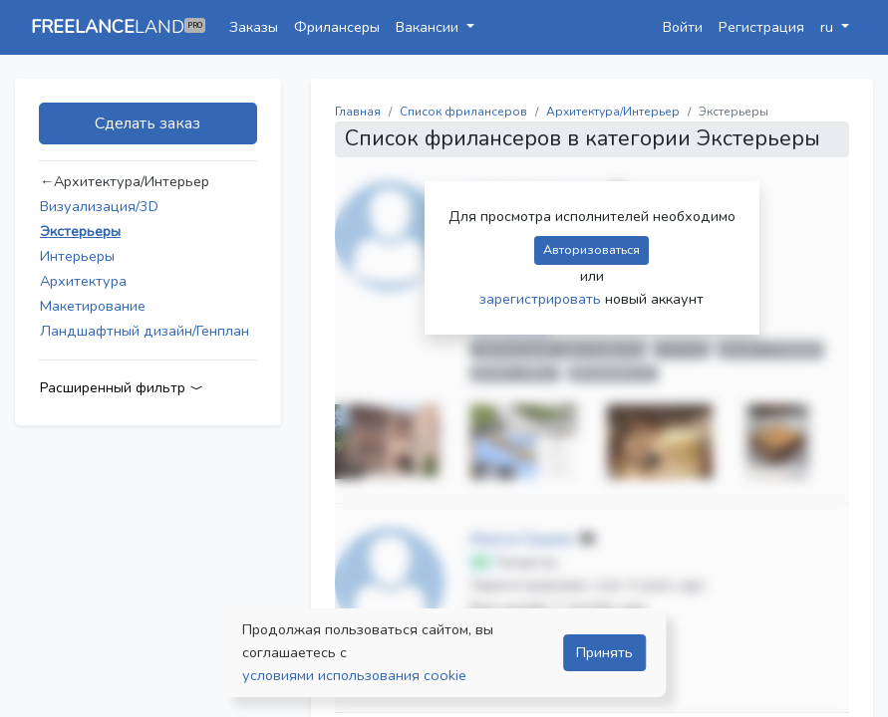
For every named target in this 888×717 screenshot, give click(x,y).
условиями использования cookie (354, 675)
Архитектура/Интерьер (613, 112)
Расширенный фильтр (121, 387)
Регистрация (761, 27)
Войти (683, 27)
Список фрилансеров (463, 112)
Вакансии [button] (429, 27)
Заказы (253, 27)
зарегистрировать (542, 299)
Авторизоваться (591, 249)
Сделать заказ (147, 123)
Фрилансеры (337, 27)
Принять (604, 652)
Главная (358, 112)
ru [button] (828, 27)
